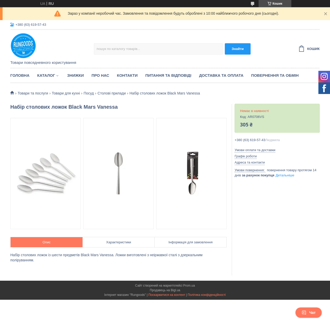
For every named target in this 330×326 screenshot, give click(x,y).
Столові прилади (111, 93)
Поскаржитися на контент (166, 295)
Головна (19, 75)
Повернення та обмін (275, 75)
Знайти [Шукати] (238, 49)
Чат (309, 312)
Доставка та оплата (221, 75)
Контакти (127, 75)
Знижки (75, 75)
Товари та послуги (33, 93)
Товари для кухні (66, 93)
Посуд (89, 93)
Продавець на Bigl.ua (165, 290)
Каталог (46, 75)
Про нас (100, 75)
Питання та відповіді (168, 75)
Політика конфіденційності (207, 295)
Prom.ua (189, 285)
